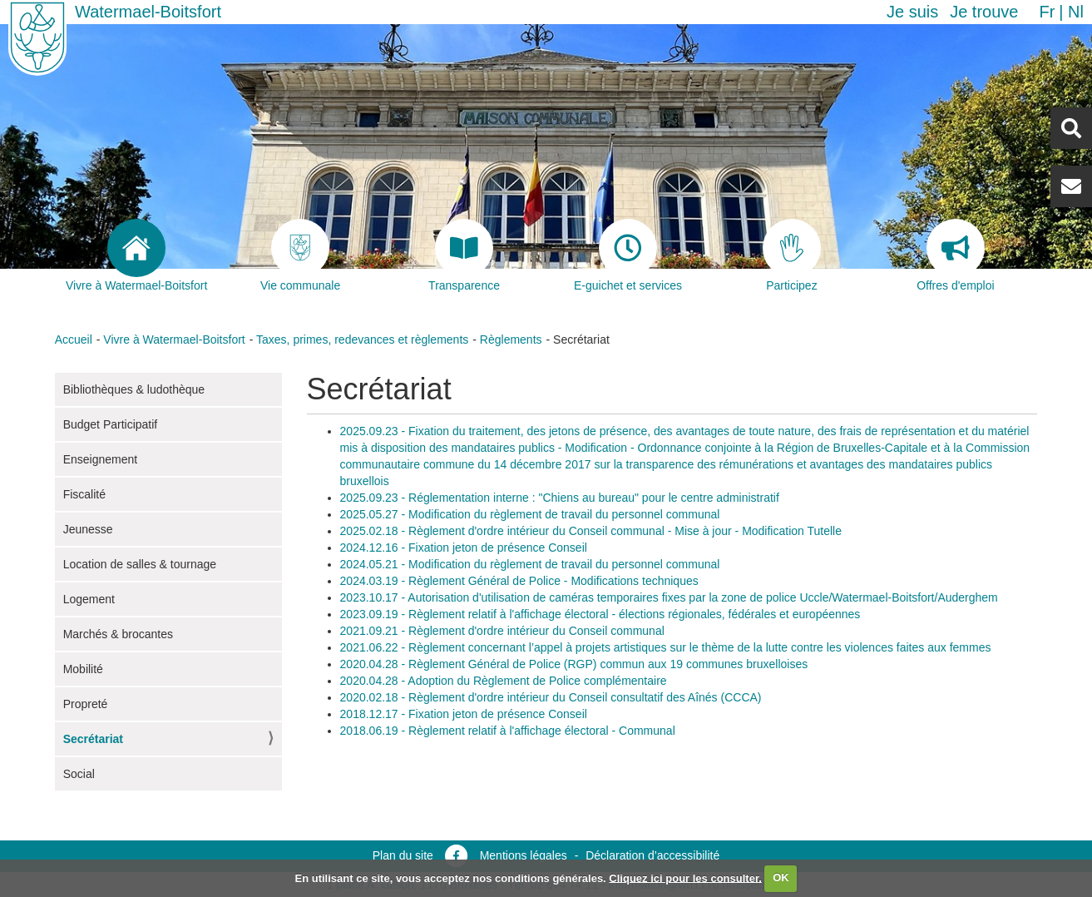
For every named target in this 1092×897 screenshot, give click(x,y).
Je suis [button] (912, 11)
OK (781, 877)
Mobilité (83, 669)
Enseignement (100, 459)
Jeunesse (88, 529)
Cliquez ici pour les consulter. (685, 877)
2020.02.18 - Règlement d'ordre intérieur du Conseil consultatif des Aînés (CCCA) (551, 697)
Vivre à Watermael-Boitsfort (174, 339)
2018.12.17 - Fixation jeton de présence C (448, 714)
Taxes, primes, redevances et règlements (362, 339)
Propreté (85, 704)
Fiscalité (84, 494)
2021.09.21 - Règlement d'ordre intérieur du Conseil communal (502, 630)
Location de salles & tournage (139, 564)
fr (1047, 11)
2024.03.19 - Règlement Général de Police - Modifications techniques (519, 580)
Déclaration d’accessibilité (652, 855)
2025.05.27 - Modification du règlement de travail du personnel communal (530, 514)
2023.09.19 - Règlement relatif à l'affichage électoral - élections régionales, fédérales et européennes (600, 614)
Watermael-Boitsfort (148, 11)
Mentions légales (523, 855)
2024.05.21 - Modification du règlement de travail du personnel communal (530, 564)
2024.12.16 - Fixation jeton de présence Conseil (463, 547)
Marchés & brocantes (118, 634)
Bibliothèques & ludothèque (134, 389)
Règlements (511, 339)
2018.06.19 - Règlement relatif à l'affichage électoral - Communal (507, 730)
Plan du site (403, 855)
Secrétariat (93, 739)
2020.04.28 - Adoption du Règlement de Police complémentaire (503, 680)
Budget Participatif (110, 424)
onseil (571, 714)
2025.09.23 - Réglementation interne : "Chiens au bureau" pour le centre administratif (559, 497)
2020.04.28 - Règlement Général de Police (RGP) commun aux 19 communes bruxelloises (574, 664)
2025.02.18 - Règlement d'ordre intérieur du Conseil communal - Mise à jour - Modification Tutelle (591, 531)
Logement (89, 599)
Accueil (73, 339)
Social (79, 774)
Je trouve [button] (984, 11)
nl (1076, 11)
